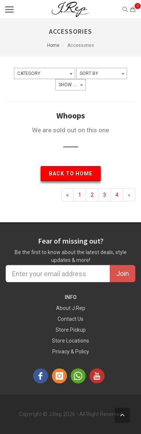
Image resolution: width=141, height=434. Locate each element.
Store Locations (70, 341)
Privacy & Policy (70, 352)
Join (122, 273)
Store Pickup (71, 330)
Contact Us (70, 319)
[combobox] (44, 73)
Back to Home (70, 174)
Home (53, 45)
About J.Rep (70, 308)
